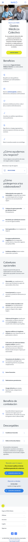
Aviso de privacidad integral (14, 540)
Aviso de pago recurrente (14, 541)
